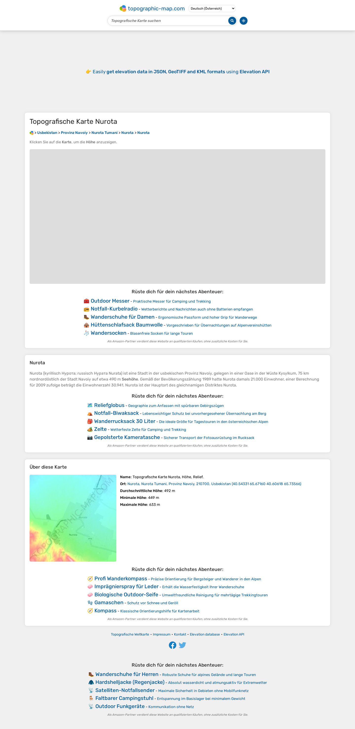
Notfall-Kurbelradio (114, 309)
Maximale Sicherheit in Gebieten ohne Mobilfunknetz (203, 691)
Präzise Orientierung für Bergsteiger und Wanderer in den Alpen (206, 579)
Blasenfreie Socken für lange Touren (161, 333)
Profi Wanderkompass (120, 578)
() (214, 484)
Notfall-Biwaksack (116, 413)
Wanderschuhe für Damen (123, 317)
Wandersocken (108, 333)
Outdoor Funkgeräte (120, 706)
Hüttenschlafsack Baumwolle (127, 325)
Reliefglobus (109, 405)
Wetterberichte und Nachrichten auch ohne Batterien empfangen (197, 309)
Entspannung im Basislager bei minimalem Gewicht (201, 698)
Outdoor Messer (110, 301)
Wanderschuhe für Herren (127, 674)
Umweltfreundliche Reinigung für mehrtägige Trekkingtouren (215, 595)
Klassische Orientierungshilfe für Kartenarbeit (159, 611)
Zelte (100, 429)
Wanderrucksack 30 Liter (124, 421)
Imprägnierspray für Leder (126, 586)
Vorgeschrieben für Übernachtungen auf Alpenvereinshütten (218, 325)
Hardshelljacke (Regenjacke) (129, 682)
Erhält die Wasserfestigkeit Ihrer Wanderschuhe (203, 587)
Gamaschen (109, 602)
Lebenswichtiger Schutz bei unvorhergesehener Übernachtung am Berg (204, 413)
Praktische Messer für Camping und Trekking (172, 301)
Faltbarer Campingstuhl (124, 698)
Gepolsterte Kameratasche (127, 437)
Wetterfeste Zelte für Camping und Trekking (148, 429)
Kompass (105, 610)
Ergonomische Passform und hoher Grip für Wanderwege (207, 317)
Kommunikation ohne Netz (171, 707)
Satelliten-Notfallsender (125, 690)
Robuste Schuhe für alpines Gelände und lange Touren (209, 675)
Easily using (181, 71)
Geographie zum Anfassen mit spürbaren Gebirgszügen (176, 405)
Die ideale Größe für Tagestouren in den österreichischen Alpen (213, 421)
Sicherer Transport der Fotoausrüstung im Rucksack (209, 438)
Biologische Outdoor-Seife (126, 594)
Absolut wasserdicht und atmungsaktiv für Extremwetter (217, 682)
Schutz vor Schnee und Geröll (152, 603)
